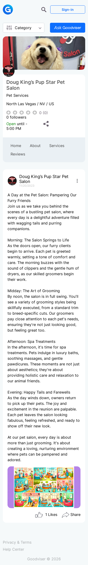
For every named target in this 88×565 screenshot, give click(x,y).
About (35, 145)
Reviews (18, 154)
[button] (44, 9)
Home (16, 145)
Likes (46, 515)
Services (56, 145)
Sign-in (68, 10)
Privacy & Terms (17, 542)
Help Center (13, 549)
